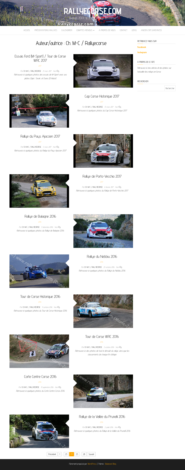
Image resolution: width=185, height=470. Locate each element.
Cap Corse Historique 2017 (102, 96)
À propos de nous (107, 30)
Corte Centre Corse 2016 (40, 376)
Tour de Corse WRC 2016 (102, 336)
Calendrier (66, 30)
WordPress (92, 463)
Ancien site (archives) (151, 30)
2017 (39, 66)
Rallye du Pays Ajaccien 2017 (40, 136)
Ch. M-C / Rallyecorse (33, 71)
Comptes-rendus (85, 30)
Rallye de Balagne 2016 (40, 216)
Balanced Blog (110, 463)
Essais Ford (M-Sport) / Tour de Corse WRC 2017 (40, 58)
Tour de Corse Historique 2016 (40, 296)
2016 (39, 222)
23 (66, 454)
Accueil (26, 30)
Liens (134, 30)
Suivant (91, 454)
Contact (123, 30)
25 (77, 454)
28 (84, 454)
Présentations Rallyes (46, 30)
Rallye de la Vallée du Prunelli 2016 (102, 416)
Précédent (52, 454)
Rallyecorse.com (92, 11)
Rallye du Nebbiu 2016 (102, 256)
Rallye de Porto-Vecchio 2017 (102, 176)
